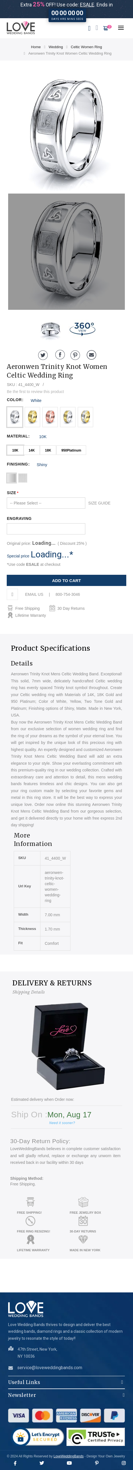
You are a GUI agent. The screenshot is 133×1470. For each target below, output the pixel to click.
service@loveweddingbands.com (49, 1367)
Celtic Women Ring (86, 47)
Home (36, 47)
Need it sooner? (62, 1123)
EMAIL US (34, 594)
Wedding (56, 47)
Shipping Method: (26, 1178)
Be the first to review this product (35, 391)
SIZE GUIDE (99, 503)
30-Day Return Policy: (40, 1141)
